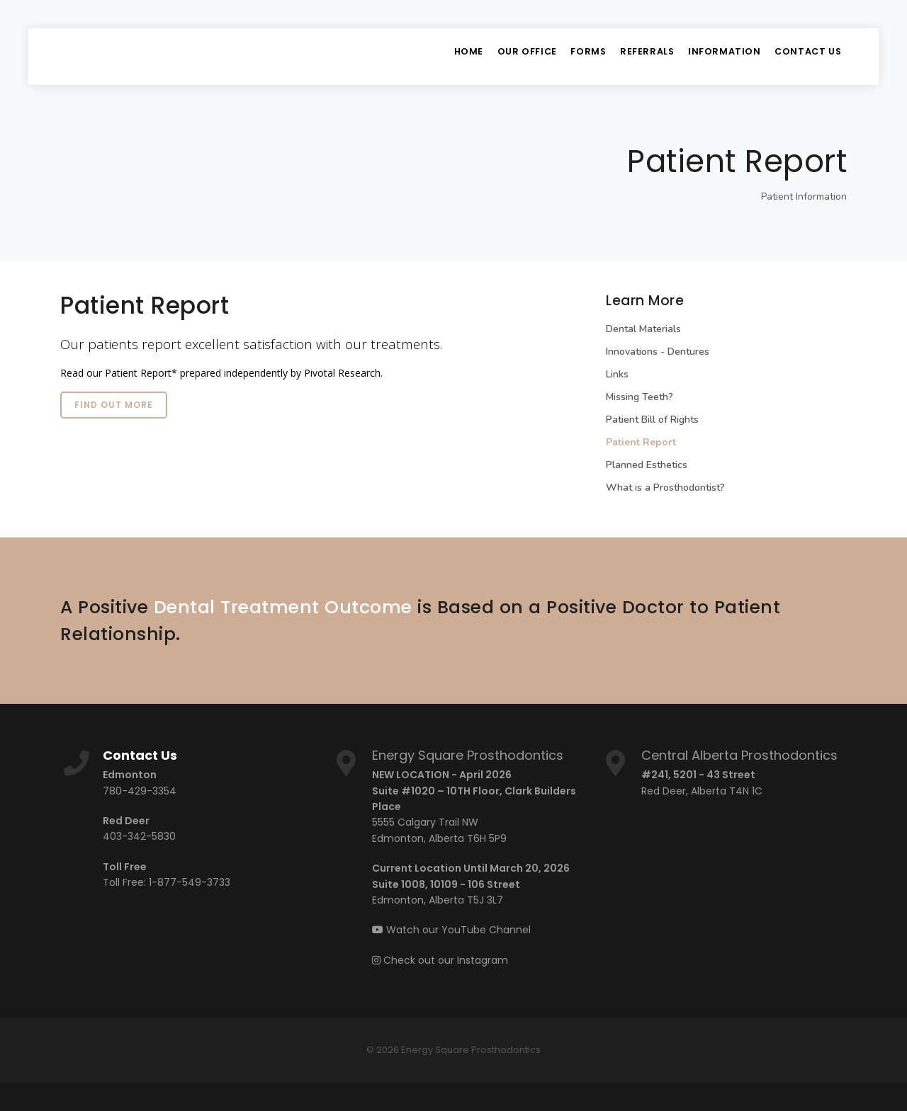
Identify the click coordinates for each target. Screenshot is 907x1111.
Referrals (638, 56)
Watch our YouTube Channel (451, 930)
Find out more (113, 405)
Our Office (507, 56)
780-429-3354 (139, 791)
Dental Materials (643, 329)
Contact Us (806, 56)
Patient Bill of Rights (652, 419)
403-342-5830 (139, 836)
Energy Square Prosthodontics (467, 755)
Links (617, 374)
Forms (574, 56)
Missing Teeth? (639, 397)
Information (719, 56)
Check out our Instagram (440, 960)
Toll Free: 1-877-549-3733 (166, 882)
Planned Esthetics (646, 465)
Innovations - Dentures (657, 351)
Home (444, 56)
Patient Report (641, 442)
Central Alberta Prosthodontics (739, 755)
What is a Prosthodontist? (665, 487)
